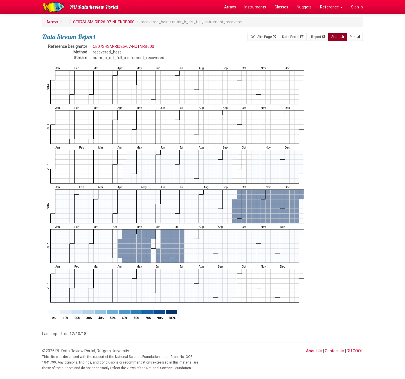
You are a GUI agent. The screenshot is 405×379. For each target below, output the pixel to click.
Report (318, 37)
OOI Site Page (263, 37)
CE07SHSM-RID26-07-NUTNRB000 (103, 22)
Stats (337, 37)
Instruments (255, 7)
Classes (281, 7)
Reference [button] (331, 7)
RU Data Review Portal (94, 7)
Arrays (230, 7)
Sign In (357, 7)
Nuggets (304, 7)
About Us (314, 351)
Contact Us (334, 351)
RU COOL (355, 351)
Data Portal (292, 37)
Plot (355, 37)
